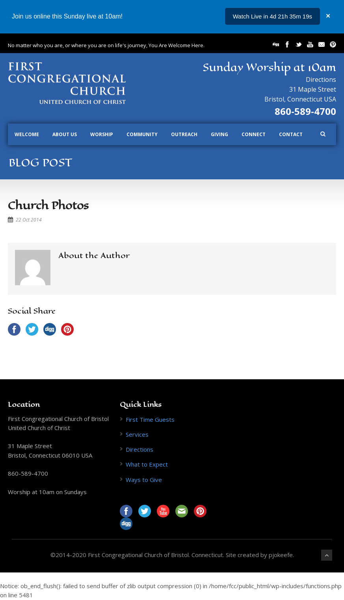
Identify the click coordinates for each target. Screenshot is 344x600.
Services (137, 434)
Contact (291, 134)
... (309, 16)
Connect (254, 134)
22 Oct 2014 (29, 219)
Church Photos (48, 205)
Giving (219, 134)
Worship (101, 134)
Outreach (184, 134)
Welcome (27, 134)
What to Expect (147, 464)
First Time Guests (150, 419)
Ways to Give (144, 480)
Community (142, 134)
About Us (64, 134)
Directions (321, 79)
